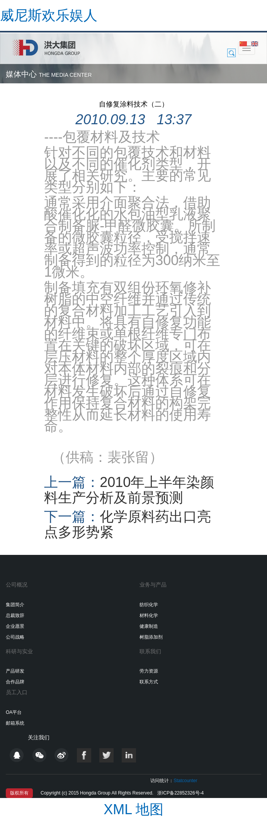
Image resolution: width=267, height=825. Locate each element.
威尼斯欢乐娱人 (48, 15)
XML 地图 (133, 809)
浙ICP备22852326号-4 (180, 793)
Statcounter (185, 780)
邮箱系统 (15, 723)
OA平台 (14, 712)
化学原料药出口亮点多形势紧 (127, 524)
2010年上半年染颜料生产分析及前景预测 (129, 490)
